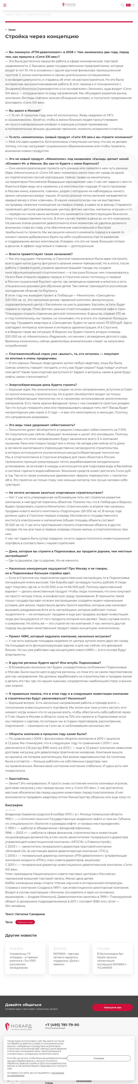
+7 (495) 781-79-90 (62, 1023)
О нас (48, 1037)
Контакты (81, 1043)
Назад (11, 29)
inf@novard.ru (123, 1047)
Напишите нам (112, 1005)
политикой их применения (67, 1075)
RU (126, 5)
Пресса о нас (28, 923)
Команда (50, 1043)
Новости (81, 1037)
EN (130, 5)
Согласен (116, 1064)
